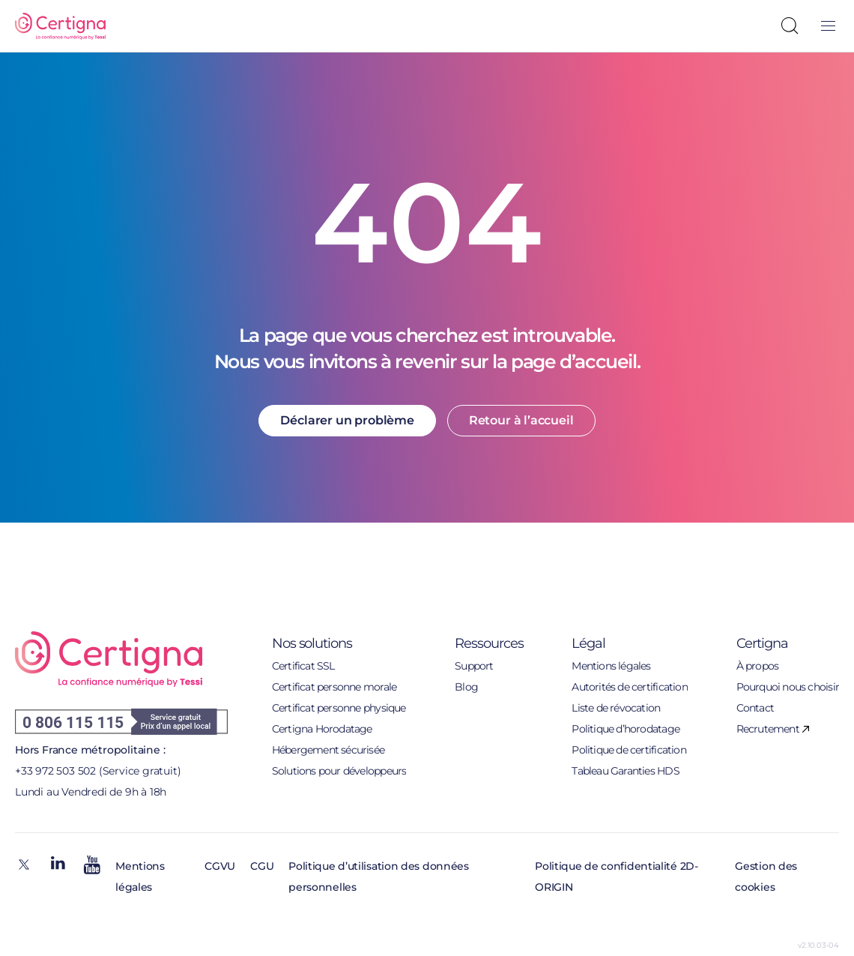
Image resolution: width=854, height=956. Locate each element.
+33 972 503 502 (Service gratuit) (98, 771)
